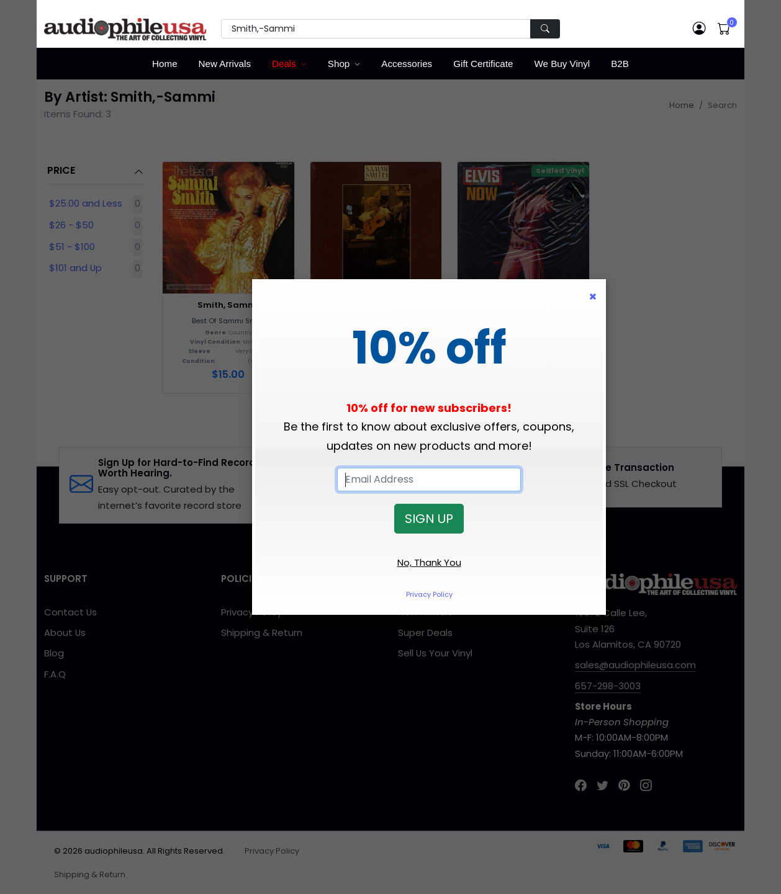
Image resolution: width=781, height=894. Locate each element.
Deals (284, 63)
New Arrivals (225, 63)
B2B (620, 63)
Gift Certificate (483, 63)
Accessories (406, 63)
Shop (339, 63)
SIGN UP (429, 518)
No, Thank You (429, 562)
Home (165, 63)
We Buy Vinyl (562, 63)
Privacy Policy (429, 594)
